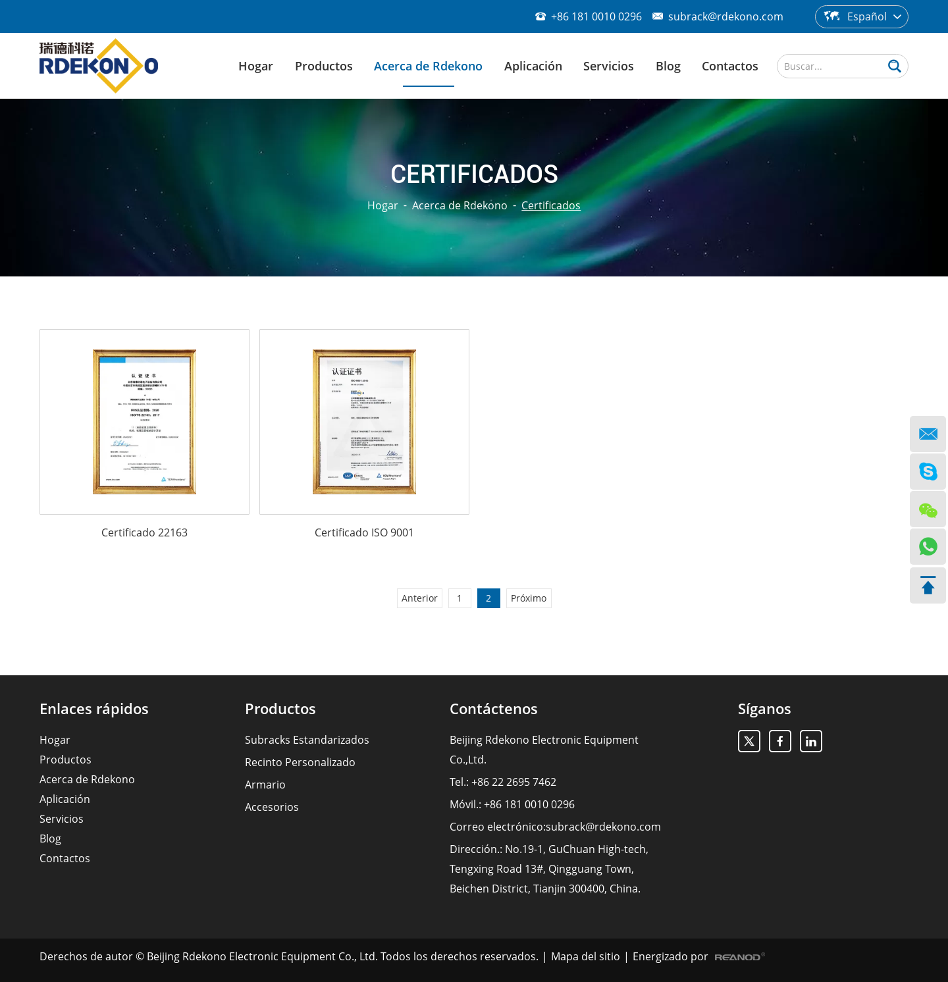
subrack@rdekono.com (725, 16)
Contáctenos (494, 708)
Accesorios (272, 807)
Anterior (420, 598)
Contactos (730, 66)
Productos (324, 66)
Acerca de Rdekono (428, 66)
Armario (265, 784)
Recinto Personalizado (300, 762)
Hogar (255, 66)
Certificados (551, 205)
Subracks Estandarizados (307, 740)
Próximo (528, 598)
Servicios (608, 66)
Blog (668, 66)
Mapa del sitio (585, 956)
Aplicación (533, 66)
